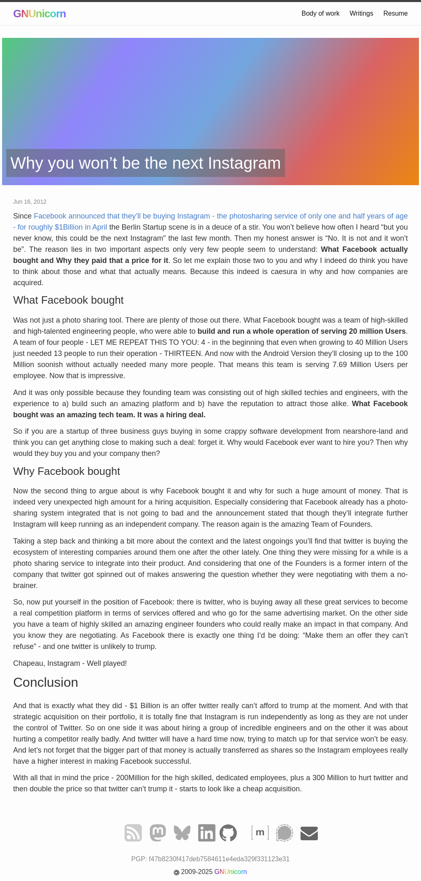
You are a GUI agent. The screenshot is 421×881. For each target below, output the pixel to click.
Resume (395, 13)
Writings (361, 13)
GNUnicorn (39, 13)
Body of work (321, 13)
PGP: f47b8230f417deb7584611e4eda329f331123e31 (210, 858)
